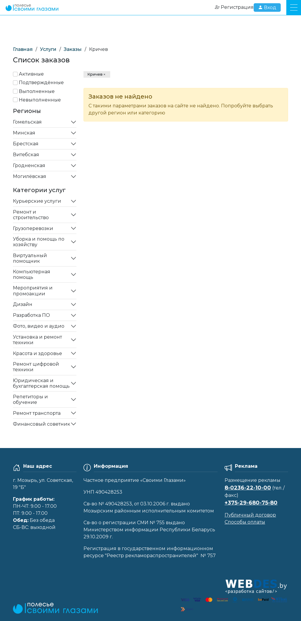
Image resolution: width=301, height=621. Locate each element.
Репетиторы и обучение (30, 399)
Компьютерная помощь (31, 274)
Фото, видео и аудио (38, 326)
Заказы (73, 49)
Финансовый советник (41, 424)
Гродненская (29, 165)
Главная (23, 49)
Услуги (48, 49)
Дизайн (22, 304)
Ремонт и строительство (31, 214)
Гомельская (27, 122)
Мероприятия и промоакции (33, 290)
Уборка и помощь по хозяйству (38, 241)
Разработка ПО (31, 315)
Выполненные (37, 91)
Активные (31, 74)
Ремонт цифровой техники (36, 366)
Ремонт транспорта (37, 413)
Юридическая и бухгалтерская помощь (41, 383)
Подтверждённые (41, 82)
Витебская (26, 154)
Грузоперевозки (33, 228)
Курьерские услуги (37, 201)
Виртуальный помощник (30, 258)
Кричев (95, 74)
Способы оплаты (245, 522)
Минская (24, 133)
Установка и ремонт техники (37, 339)
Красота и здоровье (37, 353)
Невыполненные (40, 100)
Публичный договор (250, 515)
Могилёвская (29, 176)
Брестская (26, 143)
